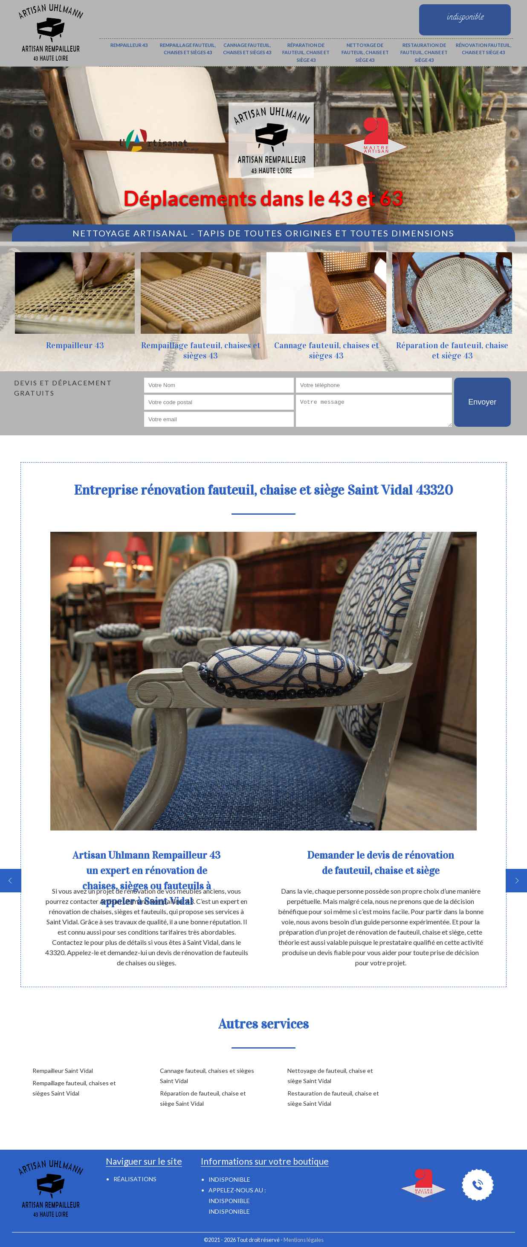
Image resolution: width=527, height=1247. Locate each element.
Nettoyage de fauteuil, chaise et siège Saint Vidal (330, 1075)
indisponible (229, 1200)
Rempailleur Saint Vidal (62, 1070)
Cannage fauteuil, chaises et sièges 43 (247, 48)
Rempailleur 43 (129, 45)
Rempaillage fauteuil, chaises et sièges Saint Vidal (74, 1088)
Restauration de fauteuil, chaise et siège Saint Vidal (333, 1098)
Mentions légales (304, 1239)
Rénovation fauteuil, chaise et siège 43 (483, 48)
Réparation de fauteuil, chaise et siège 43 (306, 52)
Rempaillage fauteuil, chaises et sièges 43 (188, 48)
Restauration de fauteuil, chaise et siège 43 (424, 52)
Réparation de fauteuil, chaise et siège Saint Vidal (203, 1098)
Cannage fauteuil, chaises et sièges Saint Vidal (207, 1075)
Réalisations (134, 1179)
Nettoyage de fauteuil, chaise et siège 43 (365, 52)
